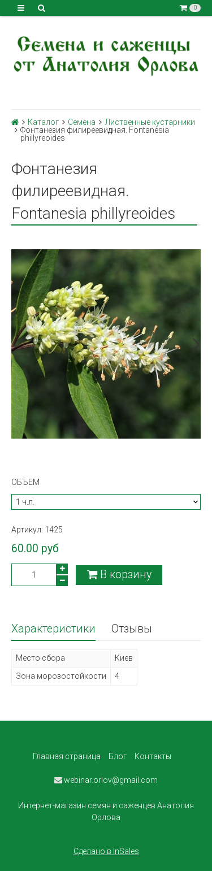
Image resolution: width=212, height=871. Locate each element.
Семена (82, 122)
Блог (118, 756)
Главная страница (67, 756)
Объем (25, 482)
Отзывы (131, 628)
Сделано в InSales (106, 851)
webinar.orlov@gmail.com (106, 780)
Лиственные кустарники (150, 122)
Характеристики (53, 628)
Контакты (153, 756)
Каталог (43, 122)
